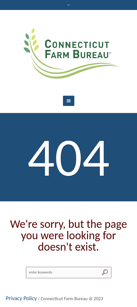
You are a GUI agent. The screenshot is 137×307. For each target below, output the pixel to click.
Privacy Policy (21, 298)
